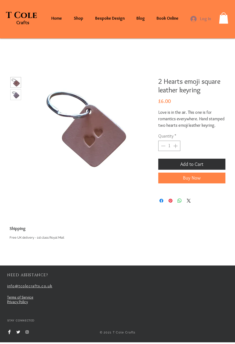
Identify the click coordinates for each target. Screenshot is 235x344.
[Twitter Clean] (18, 332)
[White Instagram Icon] (27, 332)
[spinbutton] (169, 146)
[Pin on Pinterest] (170, 201)
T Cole (22, 15)
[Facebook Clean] (9, 332)
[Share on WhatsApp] (179, 201)
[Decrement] (162, 146)
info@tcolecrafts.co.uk (29, 286)
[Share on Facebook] (161, 201)
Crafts (22, 22)
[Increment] (176, 146)
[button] (223, 18)
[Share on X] (189, 201)
